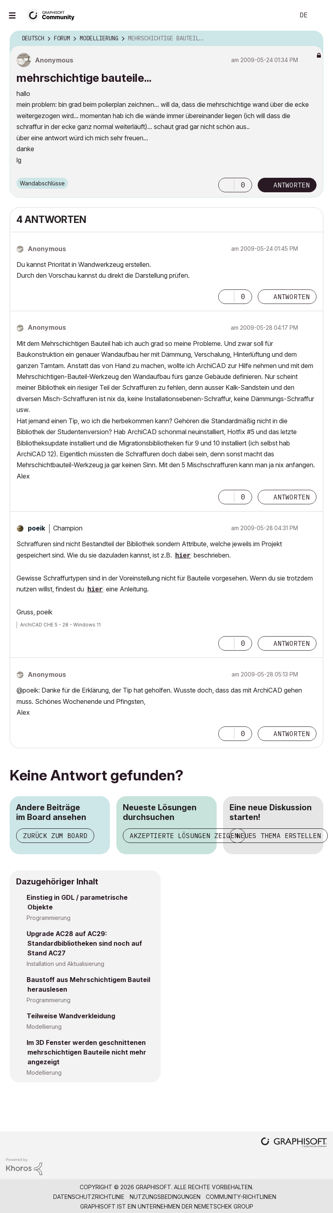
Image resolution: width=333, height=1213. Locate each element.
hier (182, 556)
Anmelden (320, 15)
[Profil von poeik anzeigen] (36, 528)
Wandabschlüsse (42, 183)
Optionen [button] (312, 39)
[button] (226, 185)
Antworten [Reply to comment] (291, 297)
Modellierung (44, 1026)
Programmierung (48, 917)
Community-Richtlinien (241, 1196)
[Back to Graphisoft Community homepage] (53, 14)
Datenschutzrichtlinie (88, 1196)
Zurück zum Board (55, 836)
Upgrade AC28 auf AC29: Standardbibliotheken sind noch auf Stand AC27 (84, 943)
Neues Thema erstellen (278, 836)
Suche (279, 15)
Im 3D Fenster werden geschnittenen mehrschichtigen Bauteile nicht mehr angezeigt (86, 1052)
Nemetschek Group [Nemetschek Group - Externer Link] (223, 1206)
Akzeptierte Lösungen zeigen (184, 836)
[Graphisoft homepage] (294, 1143)
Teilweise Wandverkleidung (71, 1016)
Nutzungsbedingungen (165, 1196)
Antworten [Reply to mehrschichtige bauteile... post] (291, 185)
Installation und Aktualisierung (65, 963)
